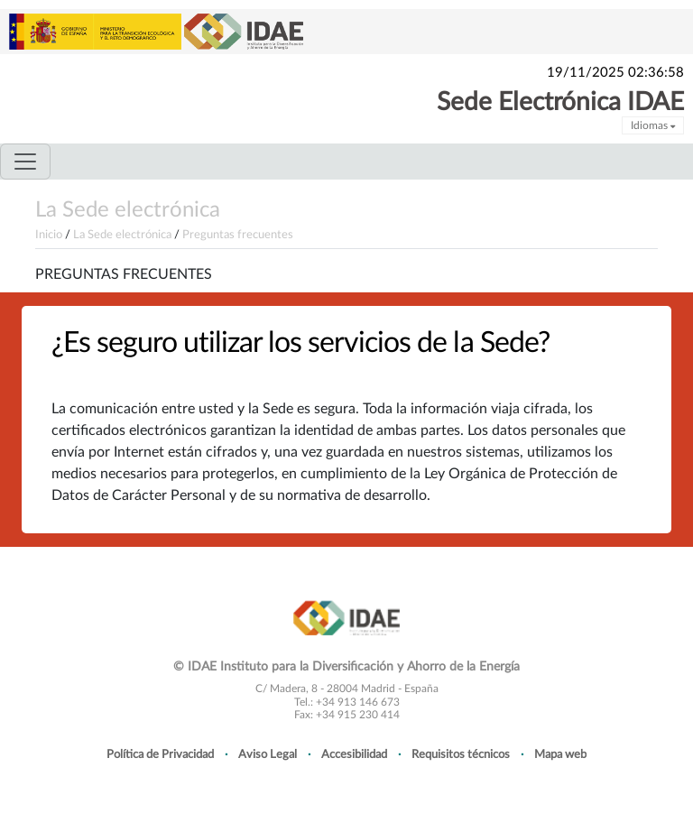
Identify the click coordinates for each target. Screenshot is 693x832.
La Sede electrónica (127, 210)
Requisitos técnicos (460, 754)
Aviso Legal (267, 754)
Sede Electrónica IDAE (560, 102)
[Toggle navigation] (25, 161)
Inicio (48, 234)
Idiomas (653, 125)
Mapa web (560, 754)
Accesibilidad (354, 754)
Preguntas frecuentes (237, 234)
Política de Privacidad (160, 754)
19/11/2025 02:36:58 (615, 72)
